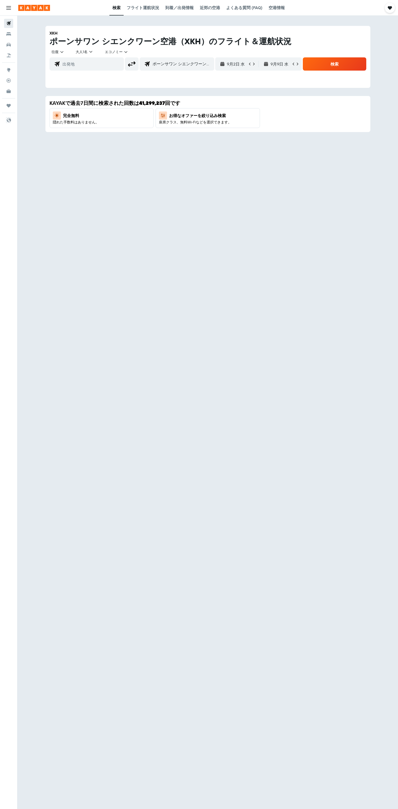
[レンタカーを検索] (8, 45)
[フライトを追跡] (8, 80)
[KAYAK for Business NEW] (8, 91)
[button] (8, 7)
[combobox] (57, 51)
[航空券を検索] (8, 23)
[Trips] (8, 106)
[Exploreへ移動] (8, 70)
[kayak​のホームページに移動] (34, 8)
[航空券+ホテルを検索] (8, 55)
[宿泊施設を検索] (8, 34)
